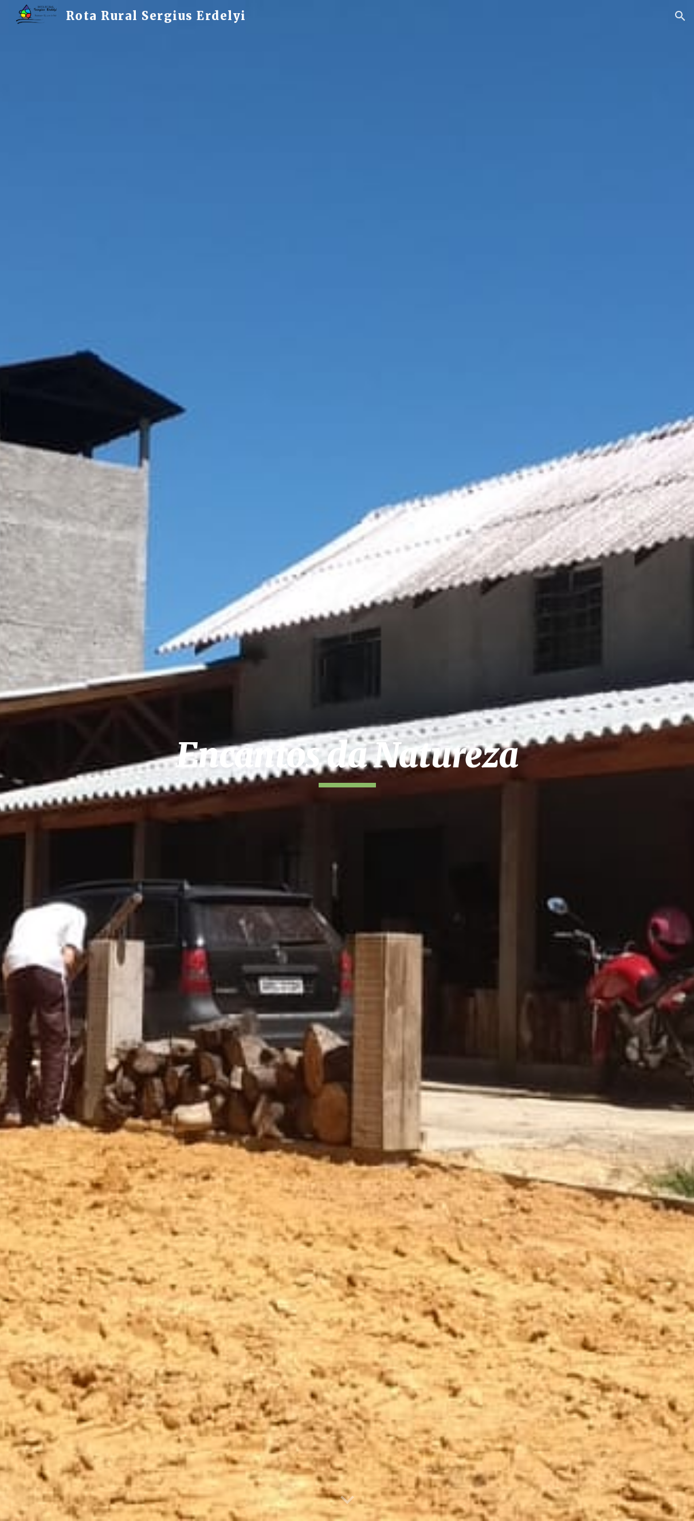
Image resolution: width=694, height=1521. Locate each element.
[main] (347, 760)
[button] (680, 16)
